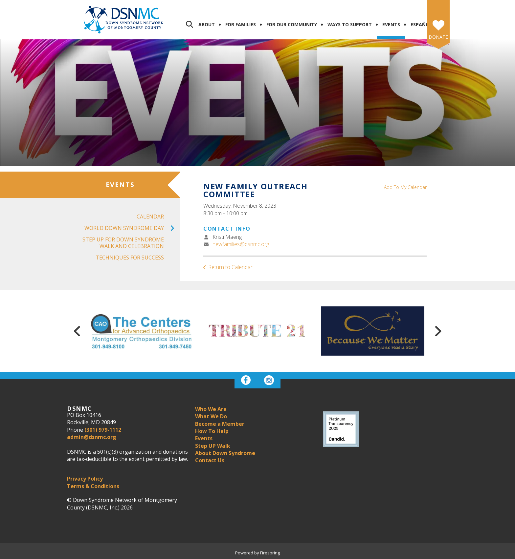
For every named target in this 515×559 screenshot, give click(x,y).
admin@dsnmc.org (91, 437)
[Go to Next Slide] (438, 331)
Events (391, 24)
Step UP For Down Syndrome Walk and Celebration (123, 242)
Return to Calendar (230, 267)
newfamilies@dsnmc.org (241, 244)
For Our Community (291, 24)
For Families (240, 24)
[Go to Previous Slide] (77, 331)
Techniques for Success (130, 257)
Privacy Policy (85, 478)
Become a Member (219, 423)
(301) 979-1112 (102, 429)
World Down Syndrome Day (132, 228)
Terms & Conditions (93, 486)
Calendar (150, 216)
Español (421, 24)
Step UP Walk (212, 445)
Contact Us (209, 460)
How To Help (212, 431)
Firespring (270, 553)
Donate (438, 37)
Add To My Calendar (405, 187)
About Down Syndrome (225, 453)
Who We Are (211, 409)
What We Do (211, 416)
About (206, 24)
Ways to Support (349, 24)
